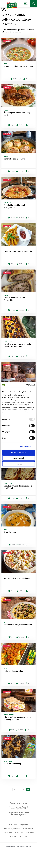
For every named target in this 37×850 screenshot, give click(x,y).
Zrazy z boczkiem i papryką (15, 159)
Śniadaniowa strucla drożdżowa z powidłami (18, 487)
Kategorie (30, 832)
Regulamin (24, 825)
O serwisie (13, 825)
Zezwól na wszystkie (18, 452)
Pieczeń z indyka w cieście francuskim (14, 298)
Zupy (5, 64)
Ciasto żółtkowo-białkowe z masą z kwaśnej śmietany (18, 718)
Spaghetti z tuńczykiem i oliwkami (18, 624)
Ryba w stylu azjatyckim (13, 671)
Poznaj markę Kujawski (18, 803)
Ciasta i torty (9, 341)
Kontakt (13, 836)
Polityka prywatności (12, 829)
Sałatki (6, 576)
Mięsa (6, 110)
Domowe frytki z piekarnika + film (18, 251)
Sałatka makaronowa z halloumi (17, 578)
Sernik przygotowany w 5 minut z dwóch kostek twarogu (17, 345)
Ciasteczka (8, 761)
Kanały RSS (7, 832)
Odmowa (18, 464)
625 (23, 789)
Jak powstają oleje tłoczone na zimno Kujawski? (18, 814)
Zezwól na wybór (18, 458)
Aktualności (19, 832)
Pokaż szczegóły (25, 446)
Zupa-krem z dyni (11, 532)
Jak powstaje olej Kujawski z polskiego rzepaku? (18, 808)
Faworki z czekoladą (12, 763)
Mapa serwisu (28, 829)
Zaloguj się (23, 836)
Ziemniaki (7, 249)
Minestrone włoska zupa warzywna (18, 66)
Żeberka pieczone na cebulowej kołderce (17, 113)
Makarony (7, 202)
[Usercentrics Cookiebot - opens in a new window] (26, 385)
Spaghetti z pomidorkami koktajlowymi (14, 206)
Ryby (5, 622)
